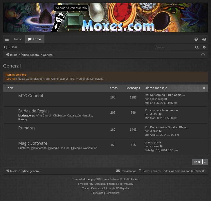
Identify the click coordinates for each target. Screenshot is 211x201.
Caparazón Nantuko (79, 115)
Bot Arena (38, 147)
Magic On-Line (58, 147)
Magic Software (32, 143)
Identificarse (33, 47)
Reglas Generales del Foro (33, 78)
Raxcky (22, 119)
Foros (37, 39)
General (12, 65)
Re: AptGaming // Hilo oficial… (165, 94)
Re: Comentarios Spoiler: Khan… (167, 127)
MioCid (154, 114)
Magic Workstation (84, 147)
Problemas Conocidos (89, 78)
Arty (91, 183)
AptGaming (157, 98)
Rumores (26, 128)
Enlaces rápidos (8, 40)
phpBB (95, 179)
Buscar (12, 47)
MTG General (30, 95)
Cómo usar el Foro (62, 78)
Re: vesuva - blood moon (161, 110)
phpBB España (120, 188)
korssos (154, 146)
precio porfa (153, 142)
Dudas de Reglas (34, 111)
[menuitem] (196, 39)
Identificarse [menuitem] (205, 40)
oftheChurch (44, 115)
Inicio (18, 39)
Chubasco (59, 115)
